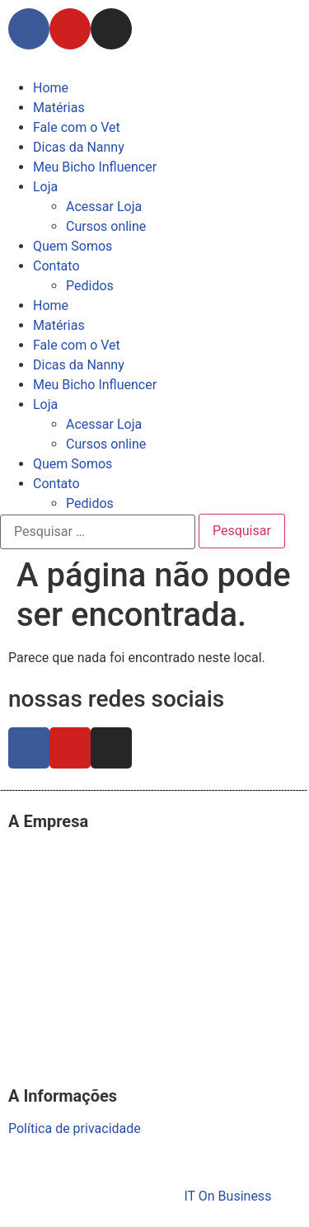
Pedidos (90, 286)
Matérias (59, 107)
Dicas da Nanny (78, 147)
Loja (45, 187)
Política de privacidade (74, 1128)
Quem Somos (72, 246)
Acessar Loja (104, 206)
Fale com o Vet (76, 127)
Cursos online (106, 226)
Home (50, 88)
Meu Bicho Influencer (95, 167)
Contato (56, 266)
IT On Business (227, 1196)
